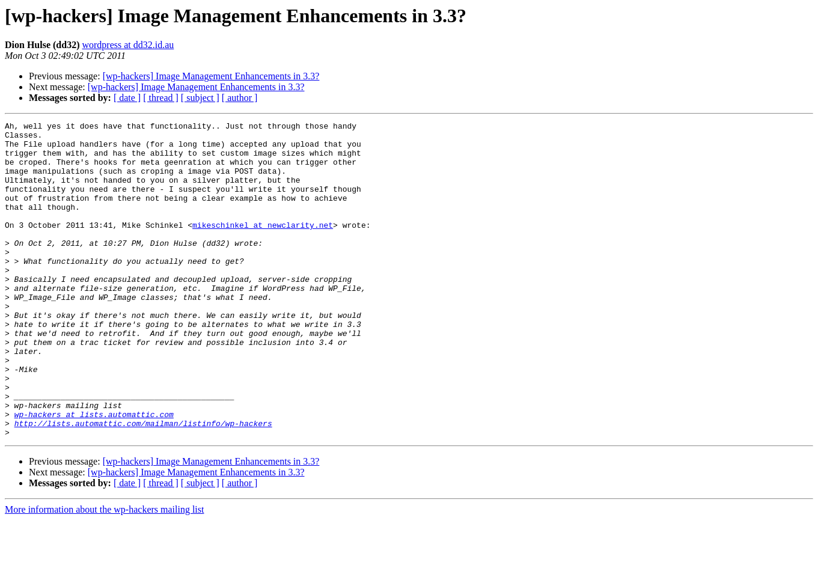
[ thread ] (161, 98)
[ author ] (240, 98)
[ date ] (127, 98)
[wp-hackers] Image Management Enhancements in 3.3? (211, 76)
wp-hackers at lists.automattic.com (94, 473)
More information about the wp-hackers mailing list (104, 572)
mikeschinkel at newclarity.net (262, 246)
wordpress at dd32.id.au (128, 45)
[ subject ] (200, 98)
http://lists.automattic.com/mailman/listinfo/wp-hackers (143, 484)
